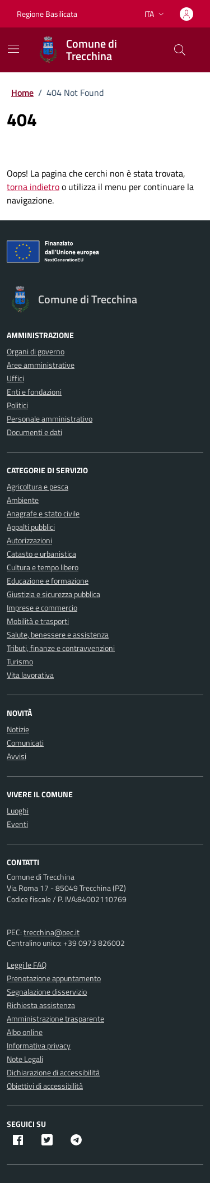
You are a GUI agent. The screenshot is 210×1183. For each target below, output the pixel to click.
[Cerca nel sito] (179, 49)
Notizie (18, 729)
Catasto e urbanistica (41, 554)
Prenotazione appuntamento (54, 978)
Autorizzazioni (29, 540)
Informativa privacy (39, 1045)
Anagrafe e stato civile (43, 513)
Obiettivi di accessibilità (45, 1086)
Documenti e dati (34, 432)
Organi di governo (35, 351)
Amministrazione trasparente (55, 1018)
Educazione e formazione (47, 580)
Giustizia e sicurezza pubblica (53, 594)
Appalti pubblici (31, 527)
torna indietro (33, 186)
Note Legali (25, 1059)
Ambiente (23, 500)
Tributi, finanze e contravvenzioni (61, 648)
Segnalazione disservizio (47, 991)
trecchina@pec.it (52, 932)
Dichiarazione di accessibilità (53, 1072)
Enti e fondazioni (34, 392)
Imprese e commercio (42, 607)
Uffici (15, 378)
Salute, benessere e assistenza (58, 634)
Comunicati (25, 742)
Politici (17, 405)
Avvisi (16, 756)
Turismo (20, 661)
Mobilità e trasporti (38, 621)
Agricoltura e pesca (37, 486)
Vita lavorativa (30, 675)
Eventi (17, 824)
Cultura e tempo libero (42, 567)
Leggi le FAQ (26, 965)
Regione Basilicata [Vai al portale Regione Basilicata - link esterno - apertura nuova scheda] (47, 14)
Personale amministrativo (49, 418)
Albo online (25, 1032)
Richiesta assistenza (41, 1005)
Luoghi (18, 810)
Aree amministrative (40, 365)
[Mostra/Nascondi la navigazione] (13, 49)
